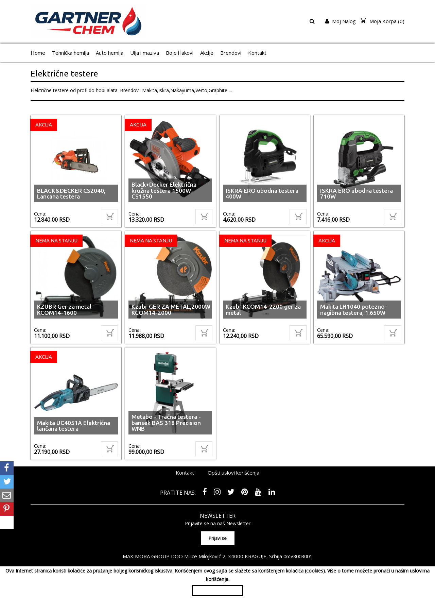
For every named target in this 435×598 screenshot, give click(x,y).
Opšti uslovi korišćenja (233, 472)
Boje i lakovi (179, 52)
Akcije (206, 52)
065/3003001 (298, 554)
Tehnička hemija (70, 52)
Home (38, 52)
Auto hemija (109, 52)
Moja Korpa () (382, 21)
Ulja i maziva (144, 52)
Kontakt (257, 52)
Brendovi (230, 52)
